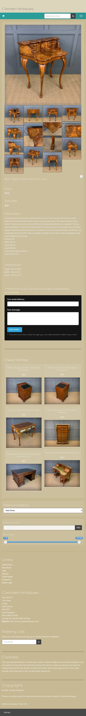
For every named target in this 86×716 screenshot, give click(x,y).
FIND (78, 528)
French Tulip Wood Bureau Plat (24, 410)
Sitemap (7, 712)
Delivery (5, 574)
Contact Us (6, 580)
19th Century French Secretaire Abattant (62, 411)
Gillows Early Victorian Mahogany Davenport (24, 369)
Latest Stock (7, 565)
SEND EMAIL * (14, 330)
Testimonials (7, 577)
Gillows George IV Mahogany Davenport (62, 369)
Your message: (13, 310)
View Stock (6, 568)
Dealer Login (7, 583)
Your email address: (16, 299)
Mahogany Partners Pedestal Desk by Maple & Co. (24, 455)
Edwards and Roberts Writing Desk (62, 453)
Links (4, 571)
